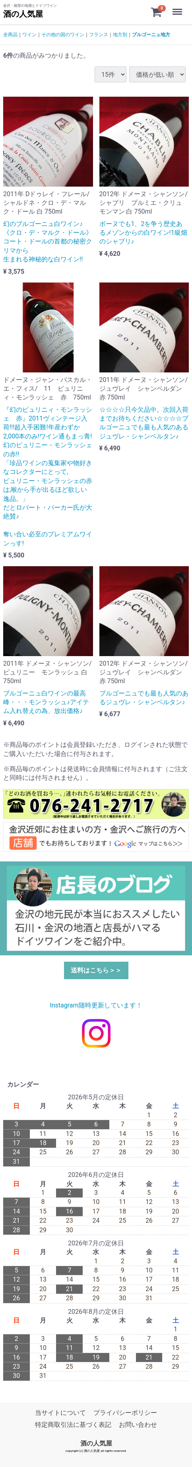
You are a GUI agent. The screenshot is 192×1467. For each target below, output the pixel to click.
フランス (98, 34)
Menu (178, 8)
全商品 (10, 34)
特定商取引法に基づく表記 (73, 1424)
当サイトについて (60, 1412)
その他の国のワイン (62, 34)
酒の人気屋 (23, 14)
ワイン (29, 34)
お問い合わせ (138, 1424)
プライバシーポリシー (125, 1412)
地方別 (120, 34)
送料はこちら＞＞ (96, 970)
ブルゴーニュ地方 (151, 34)
